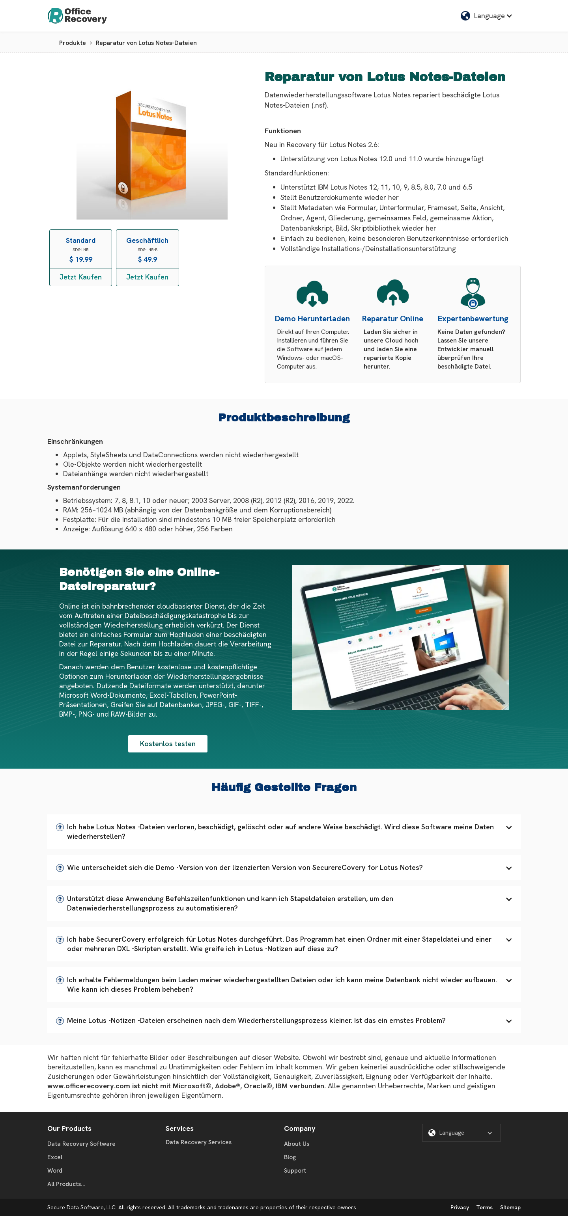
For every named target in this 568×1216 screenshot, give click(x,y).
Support (295, 1171)
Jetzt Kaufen (81, 276)
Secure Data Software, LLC (81, 1207)
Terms (484, 1207)
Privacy (459, 1207)
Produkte (72, 43)
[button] (284, 831)
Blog (290, 1157)
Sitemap (510, 1207)
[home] (77, 16)
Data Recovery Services (199, 1142)
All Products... (66, 1184)
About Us (296, 1144)
